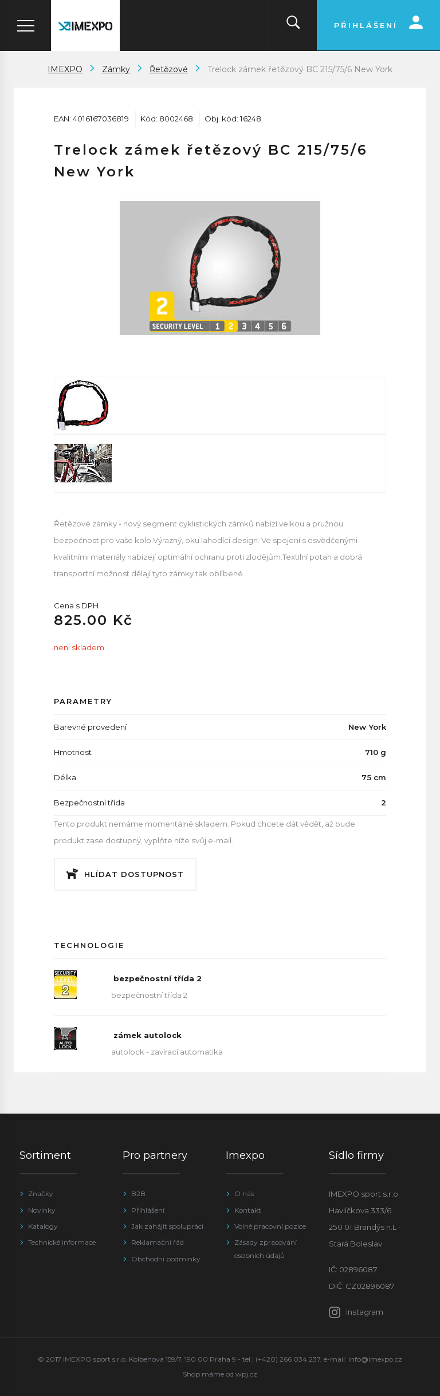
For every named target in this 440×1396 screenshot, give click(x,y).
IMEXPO (65, 69)
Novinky (42, 1210)
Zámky (116, 69)
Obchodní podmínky (166, 1259)
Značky (40, 1193)
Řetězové (169, 69)
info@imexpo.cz (375, 1359)
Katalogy (43, 1226)
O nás (244, 1193)
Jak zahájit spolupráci (167, 1226)
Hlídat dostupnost (134, 874)
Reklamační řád (157, 1242)
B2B (138, 1193)
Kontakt (247, 1210)
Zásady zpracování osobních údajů (265, 1248)
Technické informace (62, 1242)
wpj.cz (246, 1374)
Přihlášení (147, 1210)
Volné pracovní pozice (270, 1226)
